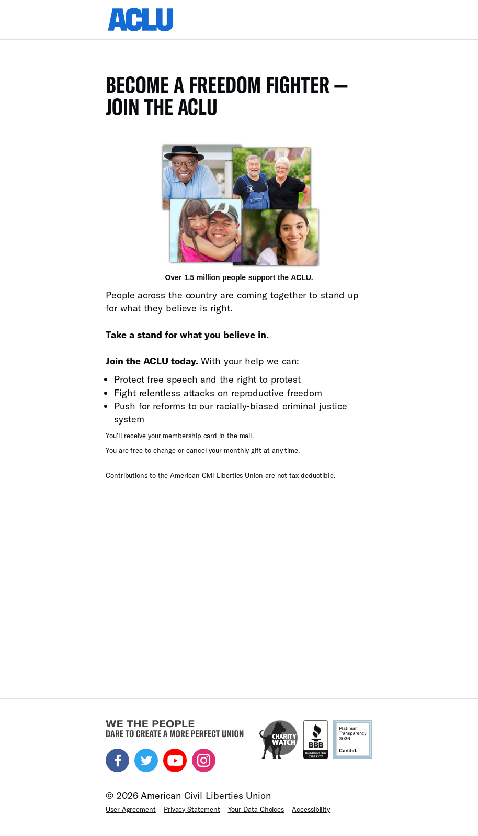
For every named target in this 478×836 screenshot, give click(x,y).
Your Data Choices (256, 809)
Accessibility (311, 809)
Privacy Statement (192, 809)
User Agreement (131, 809)
